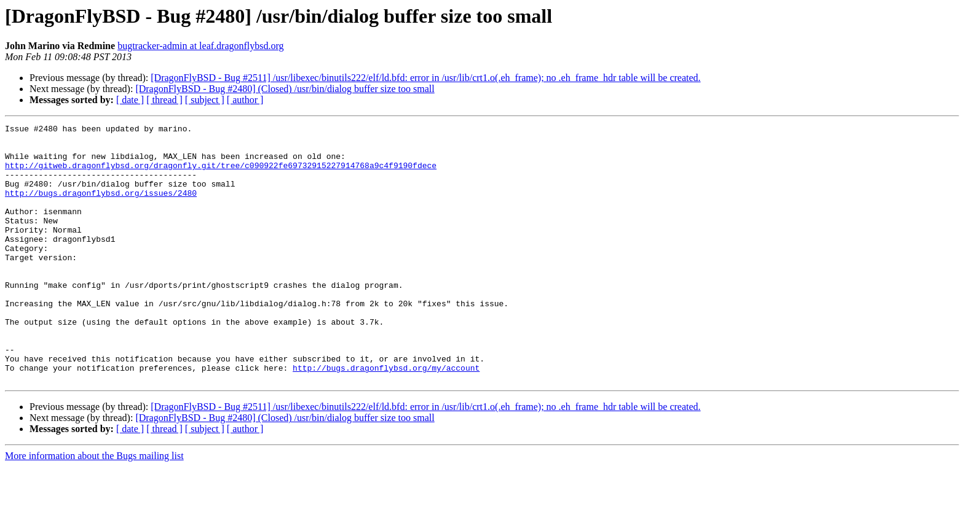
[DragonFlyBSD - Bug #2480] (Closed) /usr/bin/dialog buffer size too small (284, 88)
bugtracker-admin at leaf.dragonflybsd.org (200, 46)
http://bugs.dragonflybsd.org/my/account (386, 417)
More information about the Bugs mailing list (94, 507)
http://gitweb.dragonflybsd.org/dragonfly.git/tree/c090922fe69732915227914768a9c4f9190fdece (221, 174)
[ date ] (130, 100)
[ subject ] (204, 100)
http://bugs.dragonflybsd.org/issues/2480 (101, 207)
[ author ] (245, 100)
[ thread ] (164, 100)
